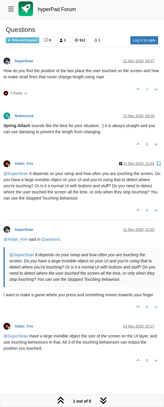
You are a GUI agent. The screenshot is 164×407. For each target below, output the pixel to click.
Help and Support (22, 40)
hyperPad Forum (57, 9)
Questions (51, 239)
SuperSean (24, 61)
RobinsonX (24, 116)
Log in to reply (144, 40)
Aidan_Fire (24, 164)
